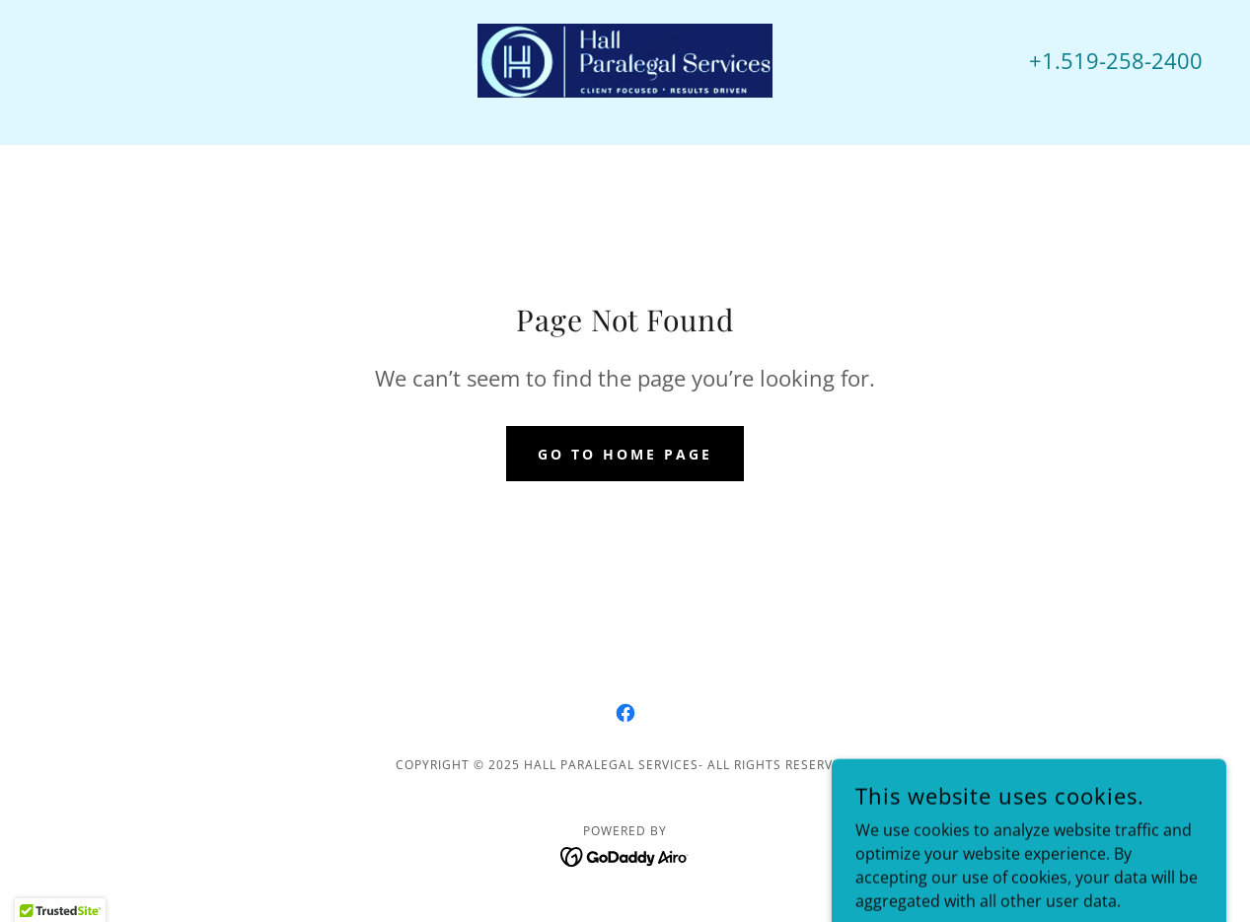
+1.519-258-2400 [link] (1116, 60)
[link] (625, 59)
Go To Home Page (625, 454)
